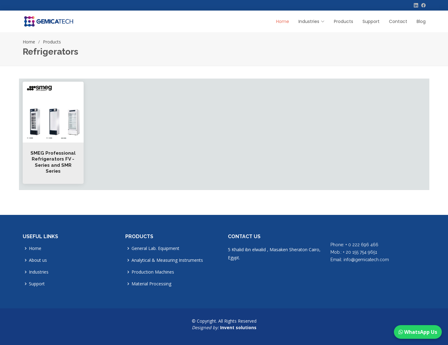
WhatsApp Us (418, 332)
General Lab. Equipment (155, 248)
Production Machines (153, 272)
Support (371, 21)
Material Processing (151, 284)
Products (343, 21)
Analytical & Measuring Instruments (167, 260)
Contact (398, 21)
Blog (421, 21)
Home (282, 21)
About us (38, 260)
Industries (38, 272)
